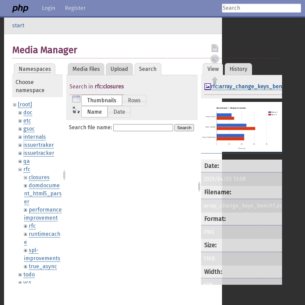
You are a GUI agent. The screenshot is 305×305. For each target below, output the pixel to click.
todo (29, 274)
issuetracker (38, 153)
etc (27, 120)
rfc (26, 169)
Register (75, 8)
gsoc (29, 129)
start (18, 25)
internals (34, 137)
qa (26, 161)
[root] (25, 104)
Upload (119, 69)
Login (48, 8)
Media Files (86, 69)
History (238, 69)
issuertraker (38, 145)
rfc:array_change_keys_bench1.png (256, 86)
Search (184, 127)
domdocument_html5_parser (43, 193)
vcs (27, 282)
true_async (43, 266)
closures (39, 177)
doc (27, 112)
